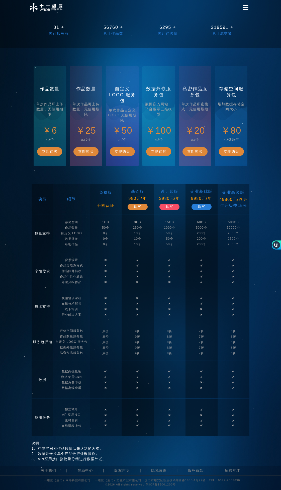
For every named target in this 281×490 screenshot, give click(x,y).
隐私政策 (159, 470)
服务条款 (196, 470)
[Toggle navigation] (245, 7)
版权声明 (122, 470)
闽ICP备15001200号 (161, 484)
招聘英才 (232, 470)
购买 (137, 207)
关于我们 (48, 470)
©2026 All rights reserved (125, 484)
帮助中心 (85, 470)
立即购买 (50, 151)
